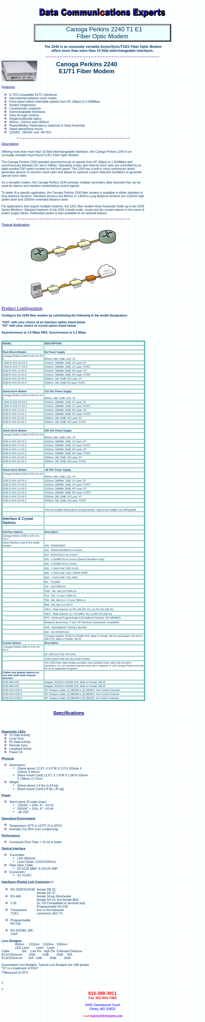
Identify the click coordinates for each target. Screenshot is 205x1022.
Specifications (68, 712)
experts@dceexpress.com (106, 1015)
